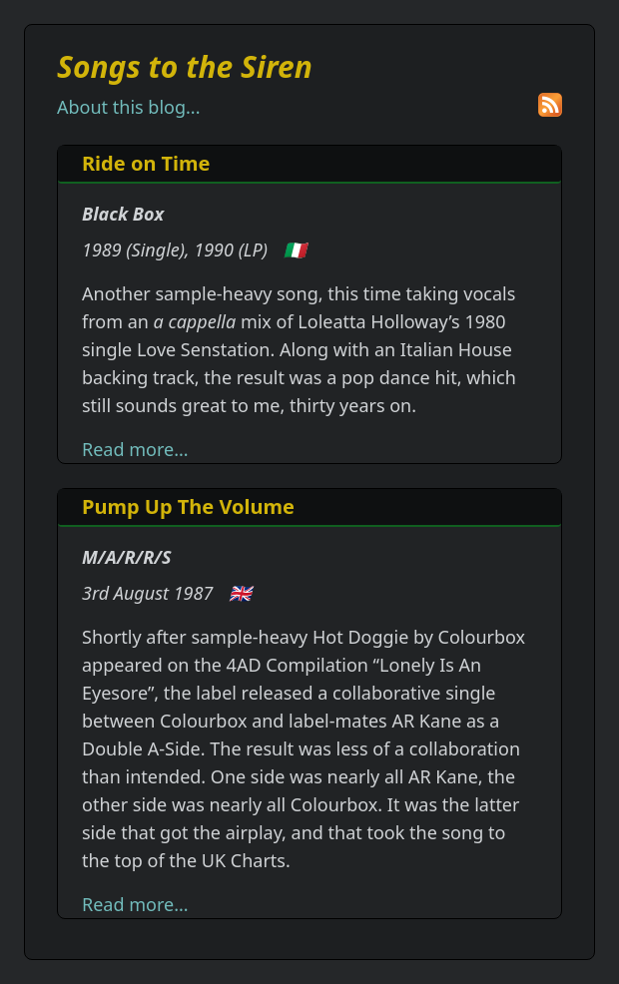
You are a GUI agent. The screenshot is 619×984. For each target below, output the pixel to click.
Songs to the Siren (184, 66)
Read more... (135, 449)
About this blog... (128, 107)
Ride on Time (146, 163)
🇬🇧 (240, 593)
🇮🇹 (295, 249)
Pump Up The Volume (188, 506)
